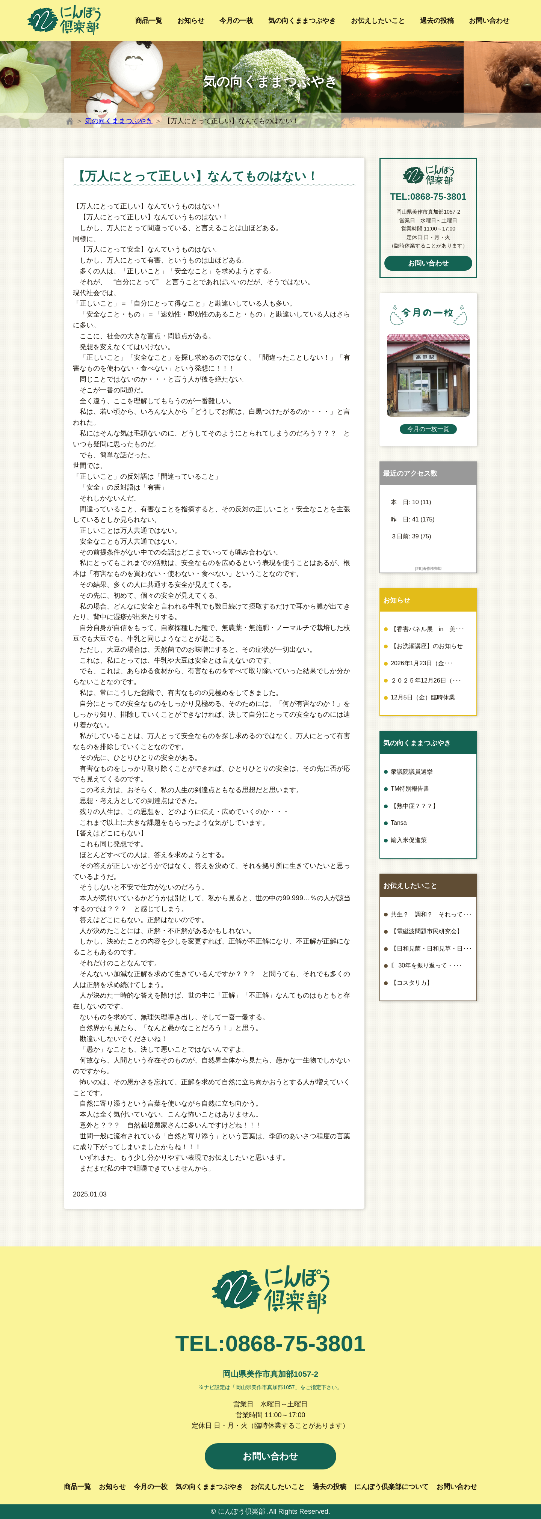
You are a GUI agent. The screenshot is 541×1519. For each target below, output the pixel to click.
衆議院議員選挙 (412, 772)
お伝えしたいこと (378, 20)
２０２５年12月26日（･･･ (426, 680)
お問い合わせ (489, 20)
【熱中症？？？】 (415, 806)
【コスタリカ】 (412, 983)
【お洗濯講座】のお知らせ (427, 646)
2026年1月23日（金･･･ (422, 663)
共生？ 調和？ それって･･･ (431, 914)
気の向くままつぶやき (302, 20)
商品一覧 (148, 20)
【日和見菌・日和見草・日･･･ (431, 948)
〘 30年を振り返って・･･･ (426, 965)
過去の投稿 (437, 20)
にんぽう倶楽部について (391, 1486)
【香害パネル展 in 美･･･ (427, 629)
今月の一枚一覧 (428, 429)
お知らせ (190, 20)
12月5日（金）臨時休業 (423, 697)
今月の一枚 (236, 20)
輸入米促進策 (409, 840)
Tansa (399, 823)
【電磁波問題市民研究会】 (427, 931)
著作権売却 (432, 569)
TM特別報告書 (410, 788)
